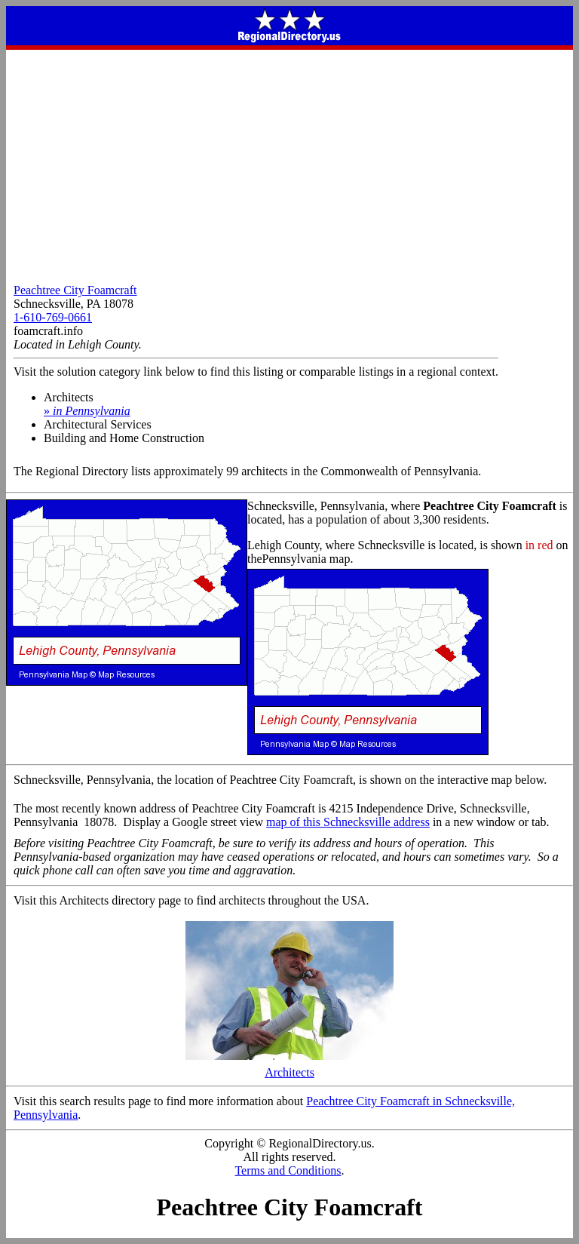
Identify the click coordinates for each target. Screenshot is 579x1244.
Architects (289, 1067)
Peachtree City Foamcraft (75, 290)
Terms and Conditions (287, 1170)
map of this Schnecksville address (348, 822)
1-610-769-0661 (53, 317)
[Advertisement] (289, 163)
